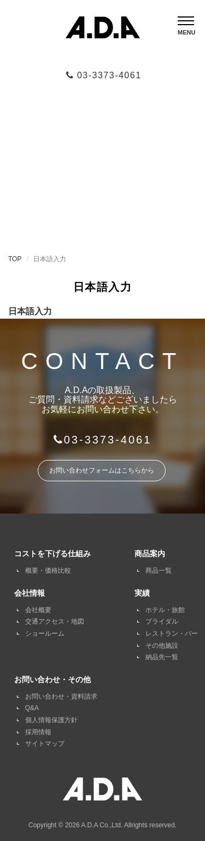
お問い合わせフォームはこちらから (101, 470)
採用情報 (38, 732)
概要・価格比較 (48, 570)
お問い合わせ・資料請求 (61, 696)
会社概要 (38, 610)
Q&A (32, 708)
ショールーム (45, 633)
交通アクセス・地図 (54, 621)
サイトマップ (45, 743)
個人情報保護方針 (51, 720)
